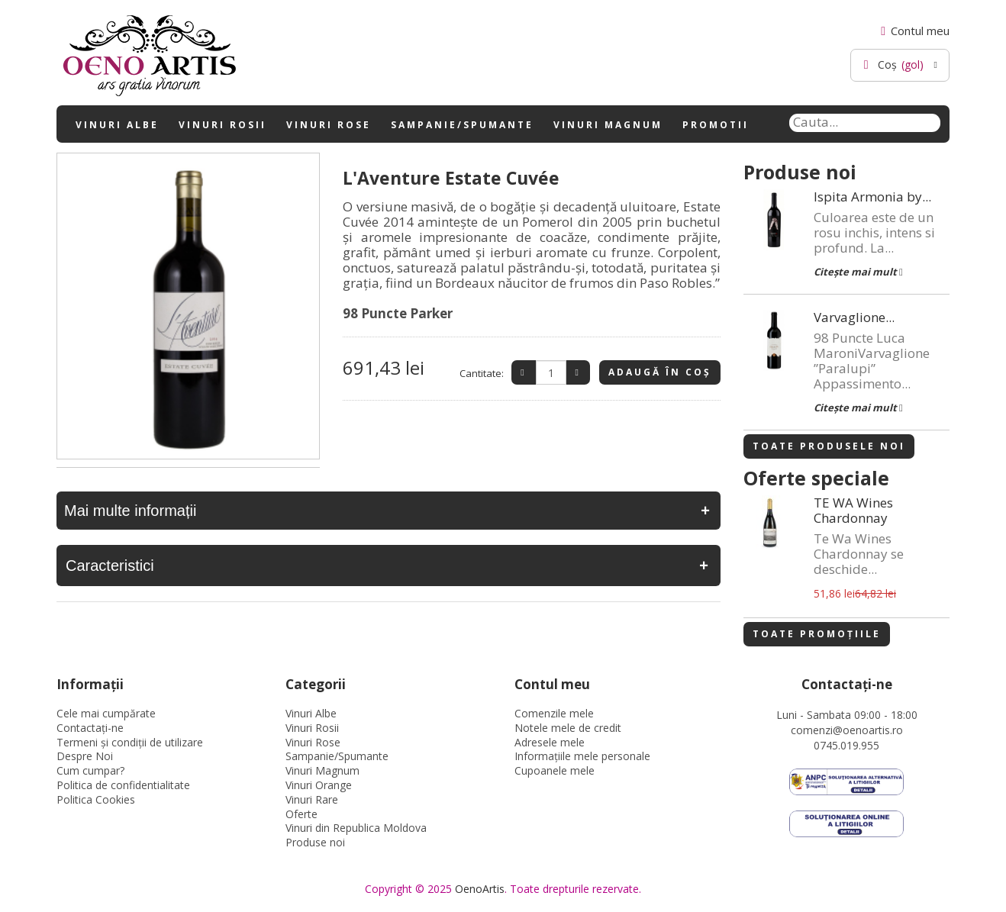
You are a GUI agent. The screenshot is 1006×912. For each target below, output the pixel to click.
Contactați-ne (90, 727)
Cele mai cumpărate (106, 713)
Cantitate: (481, 373)
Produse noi (315, 842)
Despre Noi (84, 756)
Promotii (715, 124)
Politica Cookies (95, 799)
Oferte (301, 814)
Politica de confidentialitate (123, 785)
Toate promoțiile (817, 633)
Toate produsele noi (829, 446)
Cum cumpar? (90, 770)
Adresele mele (549, 742)
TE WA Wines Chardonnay (853, 510)
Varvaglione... (854, 317)
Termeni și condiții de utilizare (129, 742)
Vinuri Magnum (608, 124)
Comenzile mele (554, 713)
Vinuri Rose (328, 124)
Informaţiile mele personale (582, 756)
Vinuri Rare (311, 799)
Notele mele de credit (567, 727)
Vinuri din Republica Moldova (356, 827)
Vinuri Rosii (222, 124)
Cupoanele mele (554, 770)
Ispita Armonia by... (872, 197)
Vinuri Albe (117, 124)
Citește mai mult (858, 272)
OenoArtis (480, 888)
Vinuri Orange (318, 785)
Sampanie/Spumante (462, 124)
